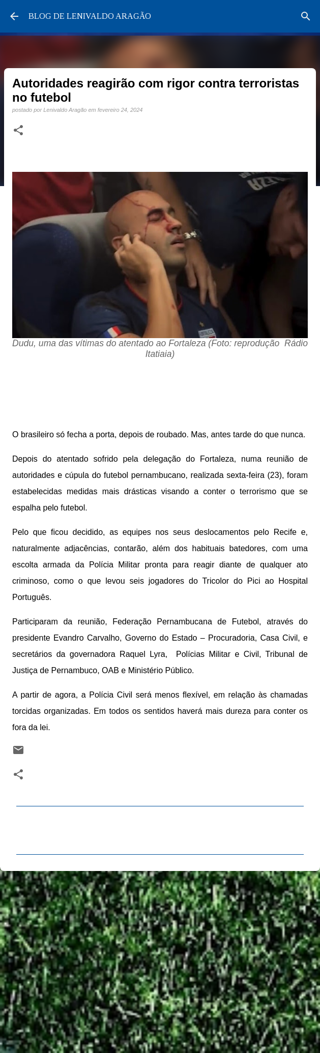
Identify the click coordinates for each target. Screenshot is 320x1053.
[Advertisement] (160, 957)
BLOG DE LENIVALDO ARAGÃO (89, 16)
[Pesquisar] (306, 16)
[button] (18, 130)
